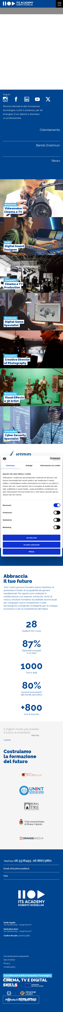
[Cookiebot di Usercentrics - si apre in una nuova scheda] (50, 458)
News (56, 160)
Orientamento (50, 130)
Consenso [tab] (10, 465)
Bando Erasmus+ (48, 145)
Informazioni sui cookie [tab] (50, 465)
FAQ (6, 876)
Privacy (7, 963)
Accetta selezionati (31, 545)
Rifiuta (31, 552)
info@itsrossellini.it (19, 868)
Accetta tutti (31, 538)
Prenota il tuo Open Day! (21, 999)
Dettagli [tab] (29, 465)
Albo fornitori (9, 960)
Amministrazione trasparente (16, 956)
